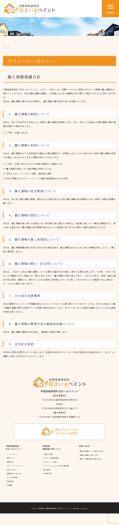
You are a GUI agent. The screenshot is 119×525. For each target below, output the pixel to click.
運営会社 (10, 462)
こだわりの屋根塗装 (51, 458)
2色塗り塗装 (48, 454)
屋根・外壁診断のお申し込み (91, 459)
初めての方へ (12, 470)
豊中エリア (11, 458)
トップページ (12, 454)
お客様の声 (47, 473)
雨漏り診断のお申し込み (89, 455)
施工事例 (46, 470)
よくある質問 (12, 477)
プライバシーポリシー (15, 466)
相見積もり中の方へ (14, 473)
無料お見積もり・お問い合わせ (92, 451)
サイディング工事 (50, 462)
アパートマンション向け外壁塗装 (56, 466)
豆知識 (9, 485)
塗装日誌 (10, 481)
